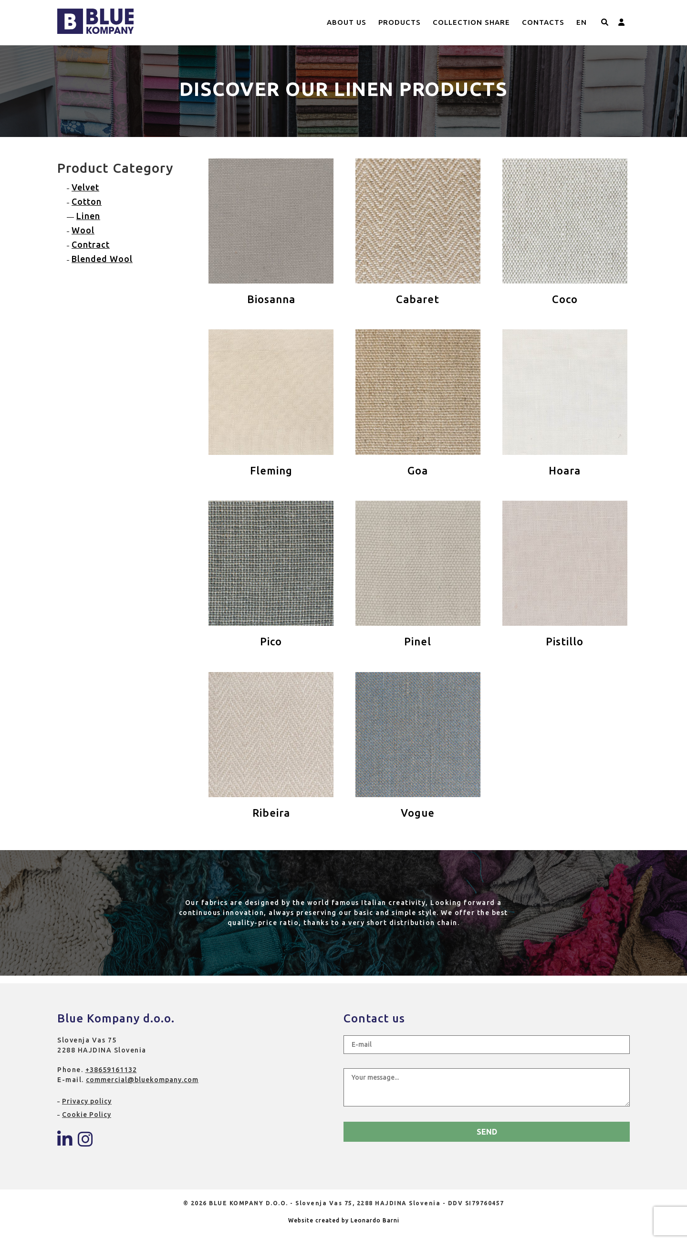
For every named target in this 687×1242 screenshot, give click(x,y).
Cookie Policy (86, 1114)
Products (399, 22)
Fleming (271, 470)
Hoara (565, 470)
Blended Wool (102, 258)
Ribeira (271, 813)
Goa (417, 470)
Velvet (85, 187)
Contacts (543, 22)
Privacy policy (87, 1101)
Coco (565, 299)
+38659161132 (111, 1070)
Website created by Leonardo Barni (343, 1220)
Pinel (417, 641)
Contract (91, 244)
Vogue (418, 813)
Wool (83, 230)
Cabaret (417, 299)
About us (346, 22)
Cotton (87, 201)
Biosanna (271, 299)
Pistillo (564, 641)
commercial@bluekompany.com (142, 1080)
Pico (271, 641)
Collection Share (471, 22)
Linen (88, 216)
